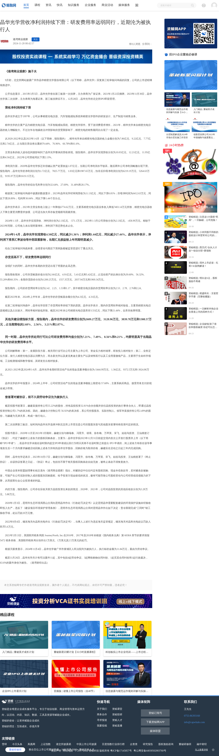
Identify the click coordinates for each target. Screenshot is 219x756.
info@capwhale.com (194, 722)
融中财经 (202, 744)
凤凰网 (31, 744)
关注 (35, 39)
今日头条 (17, 744)
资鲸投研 (117, 714)
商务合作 (102, 714)
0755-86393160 (192, 715)
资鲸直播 (117, 725)
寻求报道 (102, 720)
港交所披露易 (63, 744)
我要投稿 (102, 725)
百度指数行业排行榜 (113, 744)
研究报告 (148, 744)
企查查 (134, 744)
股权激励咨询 (165, 744)
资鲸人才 (117, 720)
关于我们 (102, 709)
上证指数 (46, 744)
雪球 (4, 744)
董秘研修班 (185, 744)
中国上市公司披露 (86, 744)
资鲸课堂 (117, 709)
